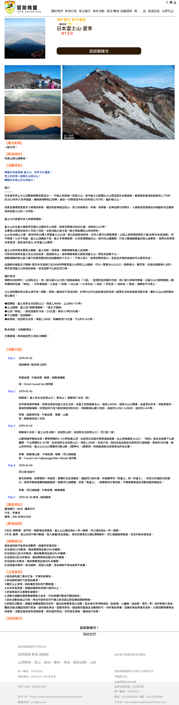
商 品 (140, 11)
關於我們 (57, 11)
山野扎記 (168, 11)
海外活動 (98, 11)
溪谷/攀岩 (113, 11)
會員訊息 (154, 11)
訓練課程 (126, 11)
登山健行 (85, 11)
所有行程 (71, 11)
